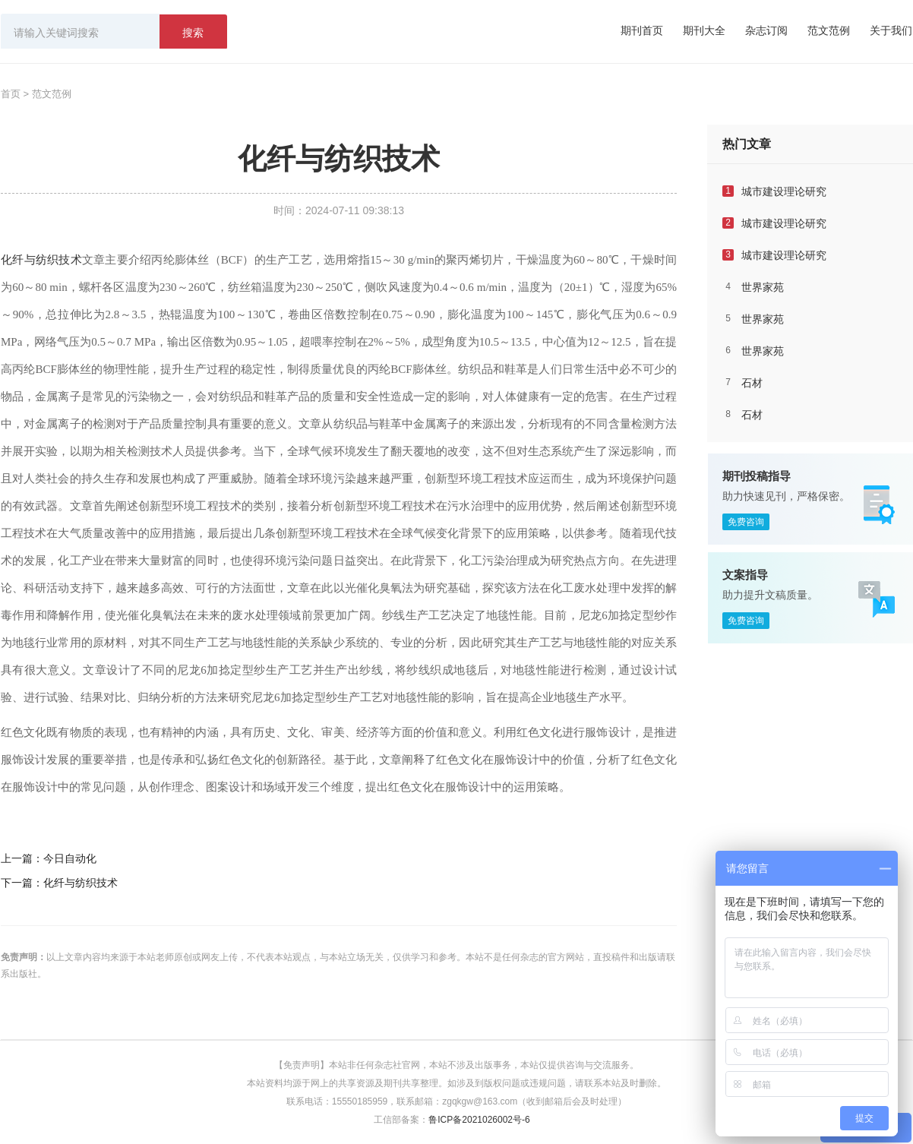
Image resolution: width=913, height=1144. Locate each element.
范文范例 (828, 30)
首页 (11, 94)
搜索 (193, 33)
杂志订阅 (766, 30)
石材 (752, 383)
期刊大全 (704, 30)
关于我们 (891, 30)
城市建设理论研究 (783, 191)
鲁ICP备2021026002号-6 (478, 1119)
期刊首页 (642, 30)
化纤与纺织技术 (41, 259)
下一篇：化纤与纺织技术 (59, 883)
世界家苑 (762, 287)
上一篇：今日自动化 (48, 858)
